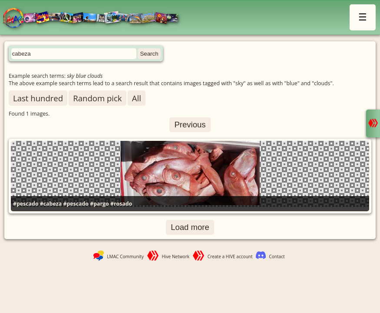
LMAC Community (125, 256)
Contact (276, 256)
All (136, 98)
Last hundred (38, 98)
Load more (190, 227)
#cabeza (51, 203)
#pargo (99, 203)
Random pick (97, 98)
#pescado (26, 203)
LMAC (94, 18)
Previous (189, 124)
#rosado (121, 203)
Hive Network (176, 256)
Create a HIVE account (230, 256)
